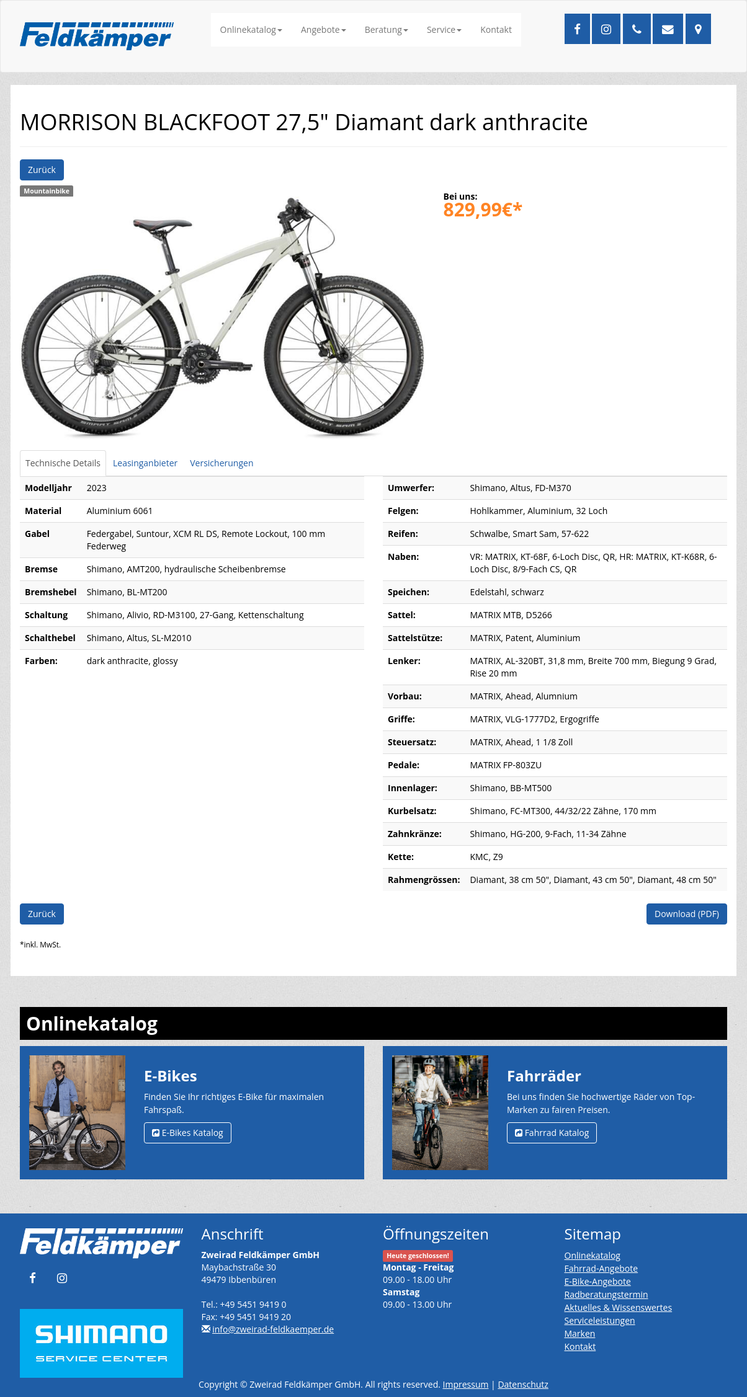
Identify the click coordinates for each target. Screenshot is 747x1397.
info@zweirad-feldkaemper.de (273, 1329)
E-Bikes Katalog (187, 1132)
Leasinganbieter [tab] (145, 463)
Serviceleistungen (600, 1320)
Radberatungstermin (606, 1294)
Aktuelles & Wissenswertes (619, 1307)
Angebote (323, 29)
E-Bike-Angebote (598, 1281)
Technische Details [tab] (63, 463)
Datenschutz (523, 1384)
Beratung (386, 29)
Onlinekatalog (251, 29)
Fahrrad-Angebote (601, 1268)
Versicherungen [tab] (221, 463)
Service (444, 29)
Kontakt (496, 29)
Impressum (466, 1384)
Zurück (42, 169)
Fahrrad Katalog (552, 1132)
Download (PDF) (687, 914)
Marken (580, 1333)
